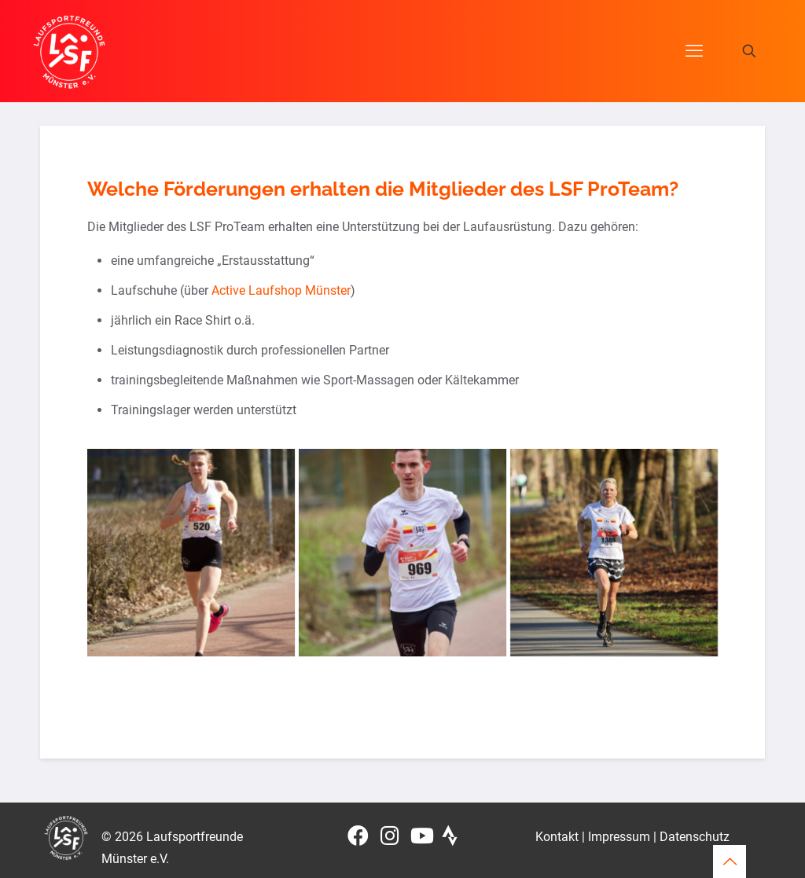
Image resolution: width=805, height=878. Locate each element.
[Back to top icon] (729, 861)
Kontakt (557, 836)
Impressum (619, 836)
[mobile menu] (694, 51)
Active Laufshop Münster (281, 290)
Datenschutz (695, 836)
